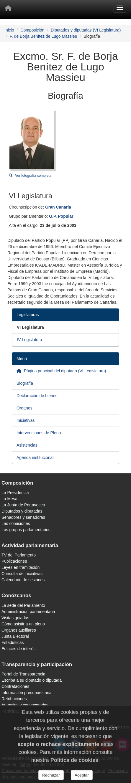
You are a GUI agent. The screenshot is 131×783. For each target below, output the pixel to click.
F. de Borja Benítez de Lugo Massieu (43, 36)
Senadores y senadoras (23, 517)
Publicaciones (14, 561)
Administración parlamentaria (28, 611)
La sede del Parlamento (23, 605)
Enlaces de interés (18, 648)
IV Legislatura (29, 339)
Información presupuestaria (26, 692)
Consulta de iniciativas (21, 573)
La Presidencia (15, 492)
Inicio (9, 30)
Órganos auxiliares (18, 630)
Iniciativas (26, 420)
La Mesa (9, 498)
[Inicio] (8, 9)
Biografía (25, 383)
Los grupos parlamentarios (25, 529)
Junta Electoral (15, 636)
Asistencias (27, 445)
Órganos (24, 408)
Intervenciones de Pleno (39, 432)
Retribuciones (14, 698)
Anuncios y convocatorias (24, 705)
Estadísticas (12, 642)
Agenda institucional (35, 457)
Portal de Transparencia (23, 674)
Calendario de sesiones (23, 579)
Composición (32, 30)
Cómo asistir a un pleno (23, 624)
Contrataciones (15, 686)
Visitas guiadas (15, 617)
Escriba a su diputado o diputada (31, 680)
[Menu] (119, 8)
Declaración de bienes (37, 395)
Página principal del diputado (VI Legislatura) (61, 371)
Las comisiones (15, 523)
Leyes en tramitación (20, 567)
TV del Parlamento (18, 555)
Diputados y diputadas (21, 511)
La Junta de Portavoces (23, 505)
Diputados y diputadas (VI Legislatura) (86, 30)
